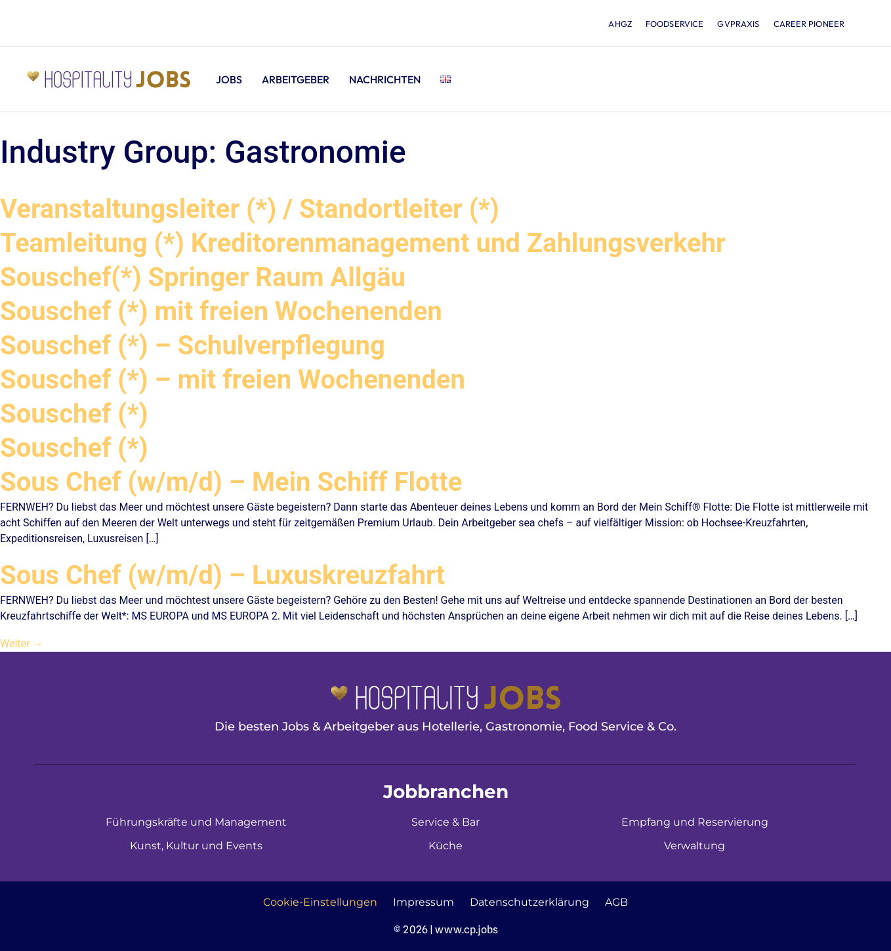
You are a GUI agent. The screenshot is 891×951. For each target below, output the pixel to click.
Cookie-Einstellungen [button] (320, 902)
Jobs (229, 79)
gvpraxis (736, 23)
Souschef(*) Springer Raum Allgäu (202, 277)
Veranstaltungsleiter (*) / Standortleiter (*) (249, 209)
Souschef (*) (74, 413)
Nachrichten (385, 79)
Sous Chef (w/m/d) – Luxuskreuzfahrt (222, 575)
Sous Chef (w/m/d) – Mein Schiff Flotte (231, 482)
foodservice (668, 23)
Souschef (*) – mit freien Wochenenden (232, 379)
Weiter (21, 643)
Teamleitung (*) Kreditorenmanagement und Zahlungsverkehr (363, 243)
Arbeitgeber (295, 79)
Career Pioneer (808, 23)
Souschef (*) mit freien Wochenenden (221, 311)
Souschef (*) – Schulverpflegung (192, 345)
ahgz (612, 23)
